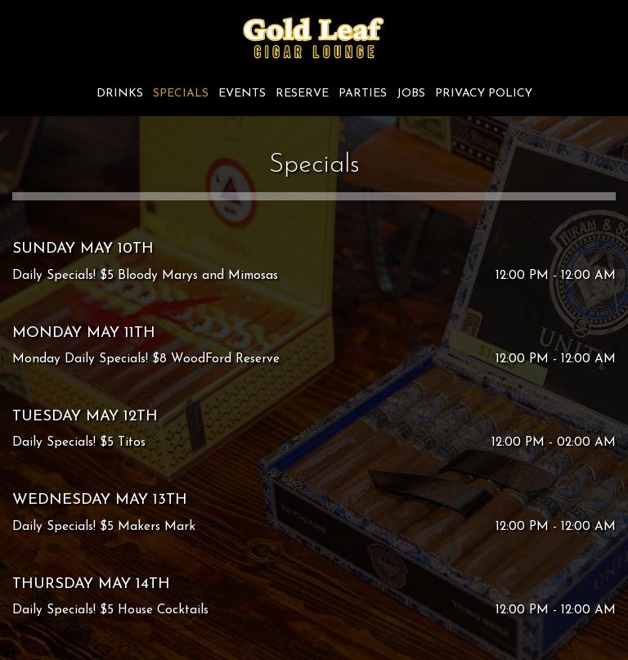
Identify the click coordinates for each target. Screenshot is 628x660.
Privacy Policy (483, 94)
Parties (363, 94)
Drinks (119, 94)
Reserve (302, 94)
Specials (181, 94)
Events (242, 94)
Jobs (411, 94)
